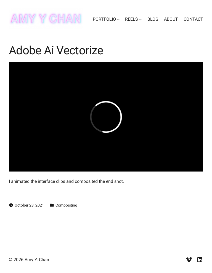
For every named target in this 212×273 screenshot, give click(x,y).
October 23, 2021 (29, 205)
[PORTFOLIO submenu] (118, 19)
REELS (131, 19)
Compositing (66, 205)
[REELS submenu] (140, 19)
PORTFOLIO (104, 19)
